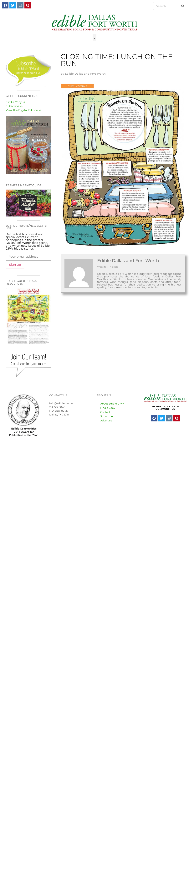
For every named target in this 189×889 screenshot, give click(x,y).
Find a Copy (107, 407)
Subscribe (106, 416)
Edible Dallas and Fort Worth (128, 260)
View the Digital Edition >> (24, 110)
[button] (94, 37)
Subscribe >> (14, 106)
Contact (105, 412)
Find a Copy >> (16, 102)
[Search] (183, 6)
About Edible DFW (112, 403)
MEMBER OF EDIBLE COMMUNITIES (165, 407)
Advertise (106, 420)
